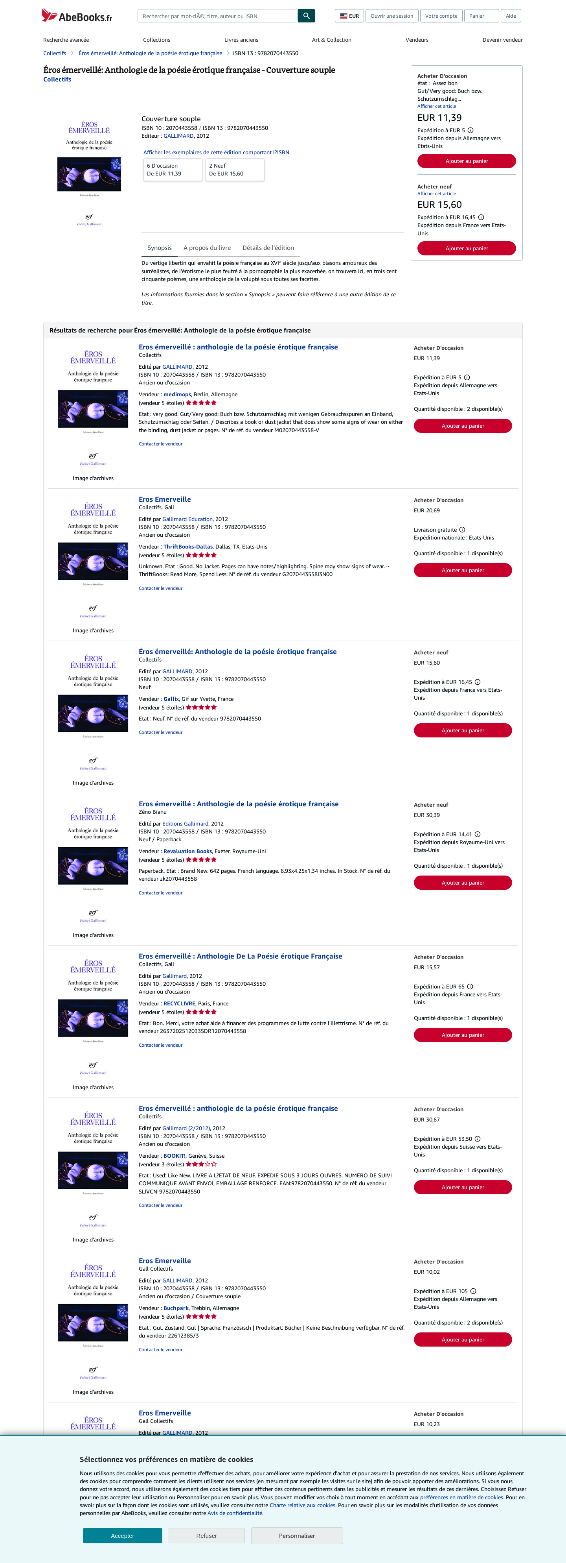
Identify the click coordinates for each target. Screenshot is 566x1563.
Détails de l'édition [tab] (268, 247)
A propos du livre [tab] (207, 247)
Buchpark (176, 1307)
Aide (511, 16)
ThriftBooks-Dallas (188, 546)
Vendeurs (417, 39)
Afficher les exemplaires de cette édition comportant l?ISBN (216, 152)
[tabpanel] (273, 282)
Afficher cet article (436, 106)
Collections (156, 39)
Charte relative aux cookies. (304, 1505)
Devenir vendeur (503, 39)
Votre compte (441, 16)
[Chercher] (306, 15)
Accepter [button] (122, 1535)
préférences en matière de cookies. (462, 1497)
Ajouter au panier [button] (467, 160)
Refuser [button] (207, 1535)
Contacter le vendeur (160, 444)
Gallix (171, 698)
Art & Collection (331, 39)
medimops (177, 394)
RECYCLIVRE (179, 1003)
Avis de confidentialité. (235, 1512)
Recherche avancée (66, 39)
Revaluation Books (188, 851)
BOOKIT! (175, 1155)
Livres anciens (241, 39)
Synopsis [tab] (159, 247)
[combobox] (218, 15)
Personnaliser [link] (297, 1535)
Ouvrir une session (392, 16)
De (173, 169)
